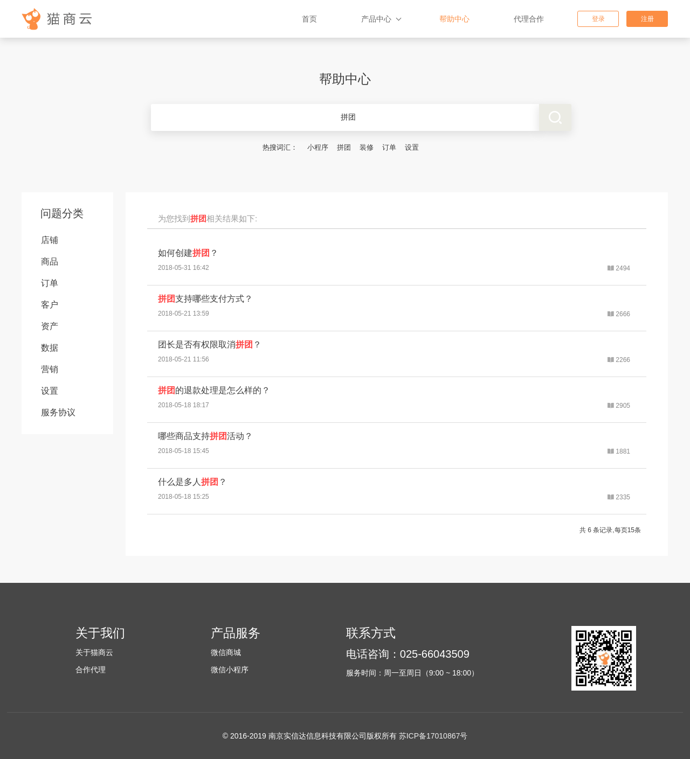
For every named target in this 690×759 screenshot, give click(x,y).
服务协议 (58, 412)
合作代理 (90, 669)
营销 (49, 369)
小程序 (317, 147)
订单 (389, 147)
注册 (647, 19)
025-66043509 (435, 654)
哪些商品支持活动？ (205, 436)
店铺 (49, 240)
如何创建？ (188, 252)
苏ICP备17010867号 (433, 736)
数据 (49, 347)
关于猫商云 (94, 652)
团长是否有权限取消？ (209, 344)
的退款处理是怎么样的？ (214, 390)
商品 (49, 261)
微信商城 (226, 652)
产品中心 (376, 19)
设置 (412, 147)
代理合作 (529, 19)
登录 (598, 19)
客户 (49, 304)
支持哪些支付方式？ (205, 298)
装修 (367, 147)
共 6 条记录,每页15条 (610, 530)
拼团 (344, 147)
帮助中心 (454, 19)
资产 (49, 326)
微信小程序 (230, 669)
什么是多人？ (192, 481)
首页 (309, 19)
